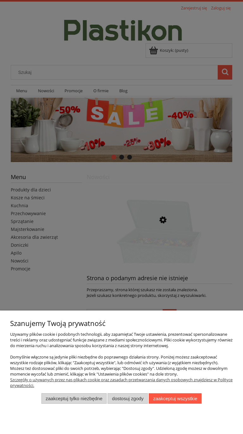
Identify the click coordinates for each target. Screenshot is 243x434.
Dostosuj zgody (128, 398)
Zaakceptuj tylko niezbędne (74, 398)
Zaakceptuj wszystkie (175, 398)
